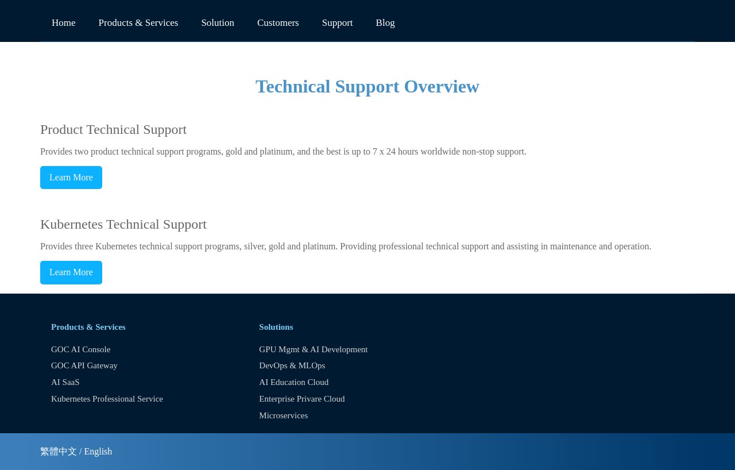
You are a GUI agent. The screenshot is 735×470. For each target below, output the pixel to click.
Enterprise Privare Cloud (302, 398)
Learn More (71, 177)
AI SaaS (65, 382)
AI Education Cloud (293, 382)
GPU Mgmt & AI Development (313, 349)
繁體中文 (58, 451)
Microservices (283, 415)
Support (337, 22)
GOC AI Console (80, 349)
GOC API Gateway (84, 365)
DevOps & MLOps (292, 365)
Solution (217, 22)
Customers (278, 22)
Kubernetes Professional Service (107, 398)
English (98, 451)
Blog (385, 22)
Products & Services (139, 22)
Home (64, 22)
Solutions (276, 327)
